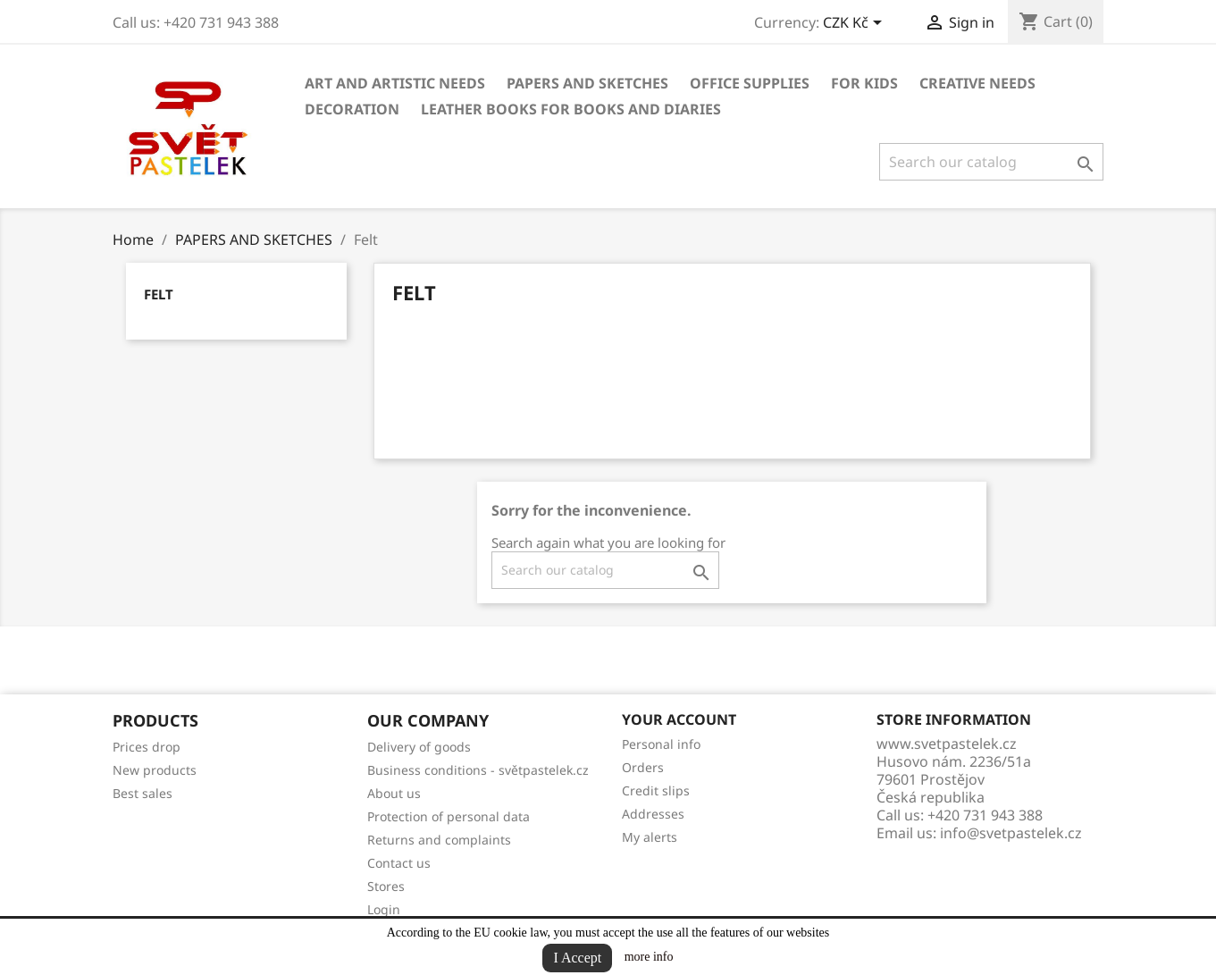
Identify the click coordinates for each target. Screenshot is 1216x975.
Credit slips (656, 790)
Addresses (653, 813)
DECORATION (352, 109)
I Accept (577, 957)
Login (383, 909)
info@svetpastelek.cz (1011, 833)
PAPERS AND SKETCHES (587, 83)
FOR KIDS (864, 83)
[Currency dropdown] (855, 24)
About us (394, 793)
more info (649, 956)
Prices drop (146, 746)
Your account (679, 719)
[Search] (991, 162)
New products (155, 769)
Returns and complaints (439, 839)
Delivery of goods (419, 746)
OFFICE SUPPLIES (749, 83)
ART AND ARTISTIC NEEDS (395, 83)
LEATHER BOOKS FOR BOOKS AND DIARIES (571, 109)
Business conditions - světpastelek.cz (478, 769)
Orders (643, 767)
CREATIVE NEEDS (977, 83)
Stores (386, 886)
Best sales (142, 793)
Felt (158, 294)
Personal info (661, 743)
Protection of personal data (448, 816)
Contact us (399, 862)
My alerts (649, 836)
